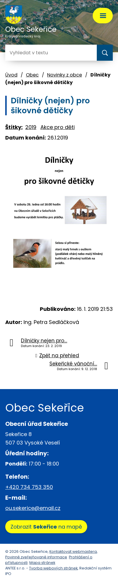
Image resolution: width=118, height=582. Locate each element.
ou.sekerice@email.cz (32, 508)
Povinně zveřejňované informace (36, 557)
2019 (30, 127)
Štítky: (14, 127)
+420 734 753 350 (29, 487)
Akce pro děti (57, 127)
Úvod (11, 75)
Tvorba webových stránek (53, 568)
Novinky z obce (64, 75)
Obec (32, 75)
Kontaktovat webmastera (73, 551)
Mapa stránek (42, 562)
